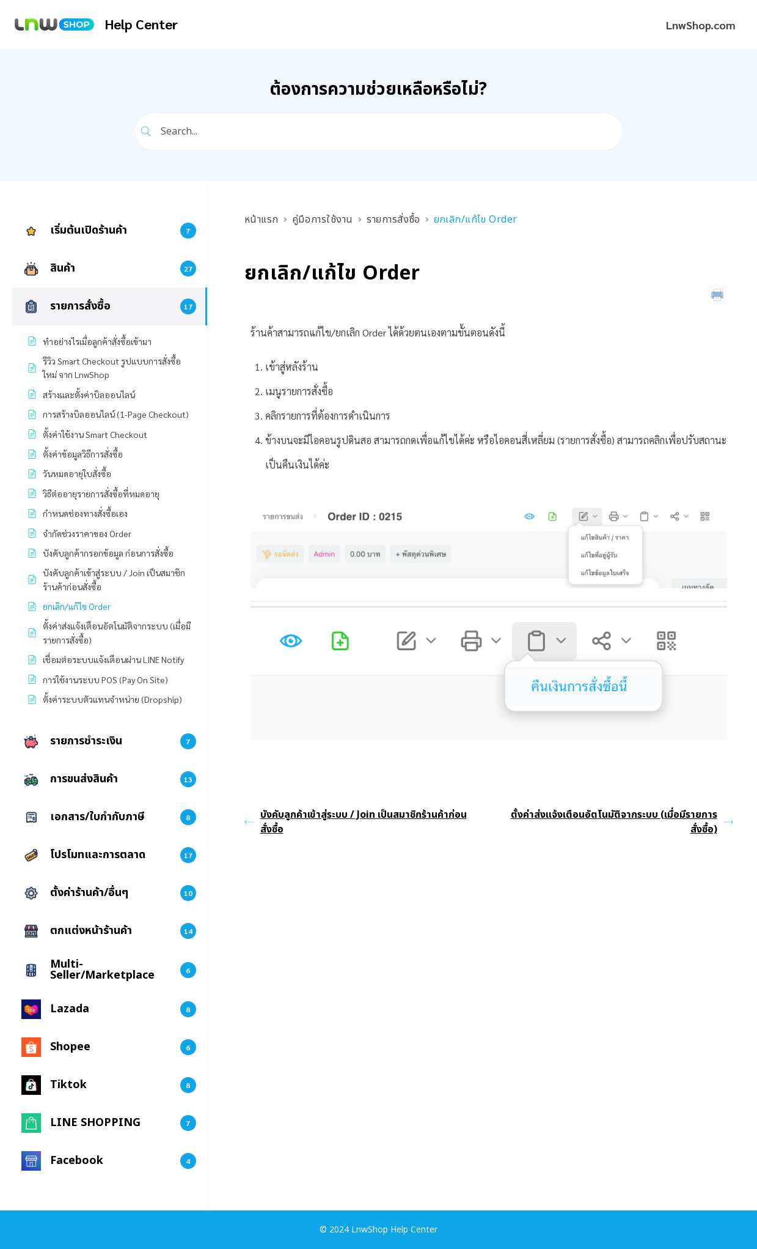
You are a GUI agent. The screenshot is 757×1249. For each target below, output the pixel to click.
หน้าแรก (261, 219)
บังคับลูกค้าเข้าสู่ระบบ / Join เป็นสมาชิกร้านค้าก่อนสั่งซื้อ (355, 822)
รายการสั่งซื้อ (393, 219)
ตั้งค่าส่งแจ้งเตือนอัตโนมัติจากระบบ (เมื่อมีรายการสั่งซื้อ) (622, 822)
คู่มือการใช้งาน (322, 219)
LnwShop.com (701, 25)
